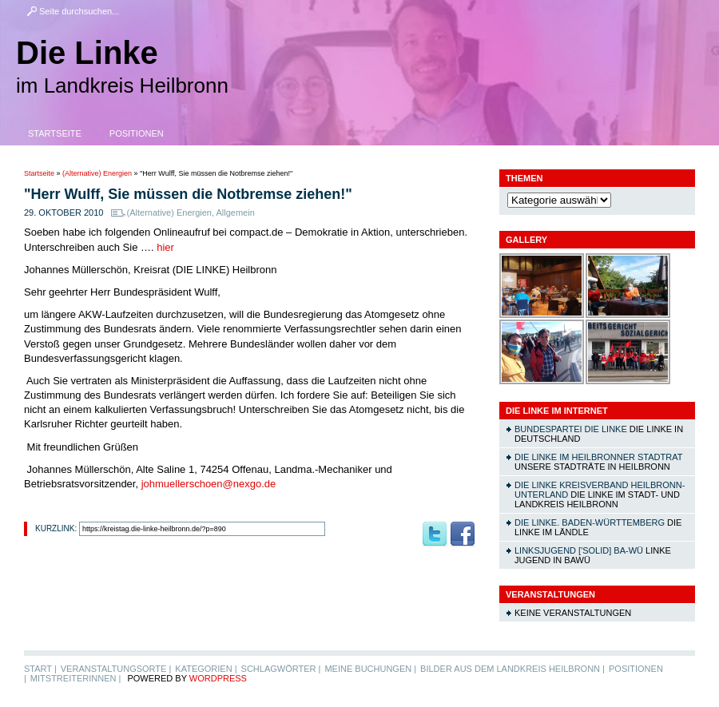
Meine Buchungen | (370, 668)
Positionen (136, 133)
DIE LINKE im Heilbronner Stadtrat (598, 457)
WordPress (218, 678)
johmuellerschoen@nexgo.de (208, 484)
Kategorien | (205, 668)
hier (165, 247)
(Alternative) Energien (97, 173)
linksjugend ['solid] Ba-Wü (578, 550)
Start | (40, 668)
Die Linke (87, 52)
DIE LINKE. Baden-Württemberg (589, 522)
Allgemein (235, 212)
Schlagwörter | (281, 668)
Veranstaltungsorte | (116, 668)
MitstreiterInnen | (75, 678)
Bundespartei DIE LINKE (570, 429)
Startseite (54, 133)
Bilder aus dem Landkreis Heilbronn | (512, 668)
